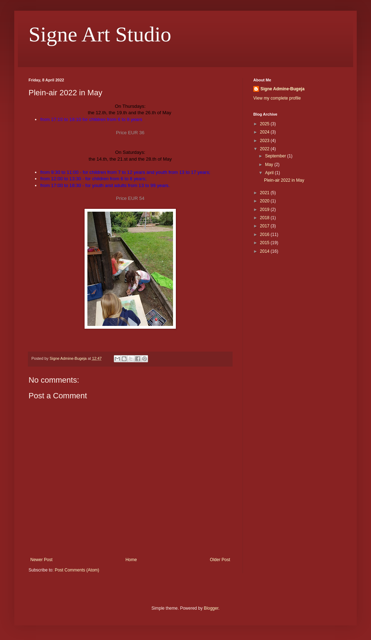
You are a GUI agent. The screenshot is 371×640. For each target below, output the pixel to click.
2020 (265, 200)
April (270, 172)
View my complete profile (277, 98)
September (276, 155)
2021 (265, 192)
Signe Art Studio (100, 34)
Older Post (220, 559)
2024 (265, 132)
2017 (265, 225)
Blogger (211, 608)
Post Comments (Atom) (77, 570)
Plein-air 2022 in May (284, 180)
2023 (265, 140)
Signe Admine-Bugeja (282, 88)
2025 (265, 123)
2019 (265, 209)
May (269, 164)
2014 (265, 251)
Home (131, 559)
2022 (265, 148)
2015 (265, 242)
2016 (265, 234)
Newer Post (41, 559)
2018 (265, 217)
